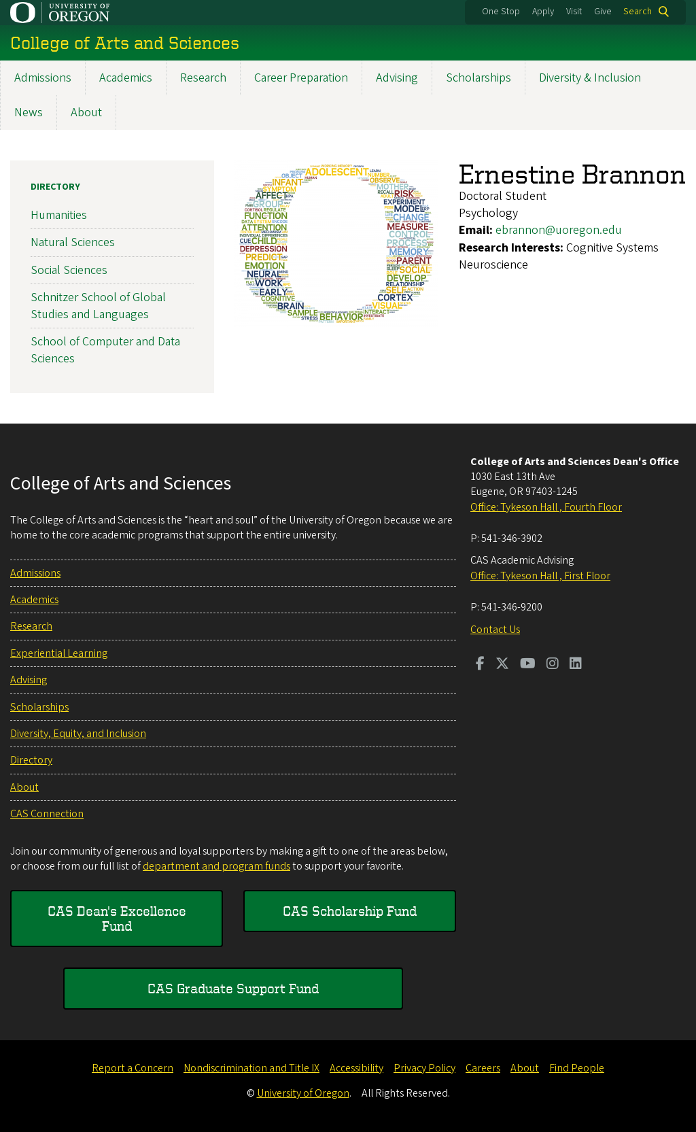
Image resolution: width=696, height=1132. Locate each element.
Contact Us (495, 629)
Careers (483, 1068)
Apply (543, 11)
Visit (574, 11)
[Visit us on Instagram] (552, 664)
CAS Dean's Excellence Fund (117, 918)
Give (603, 11)
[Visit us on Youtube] (528, 664)
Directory (55, 187)
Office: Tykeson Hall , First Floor (540, 575)
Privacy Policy (424, 1068)
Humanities (59, 215)
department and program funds (216, 866)
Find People (576, 1068)
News (28, 112)
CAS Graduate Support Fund (233, 988)
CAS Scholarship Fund (350, 911)
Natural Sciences (73, 242)
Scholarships (478, 77)
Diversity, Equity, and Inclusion (78, 733)
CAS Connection (47, 813)
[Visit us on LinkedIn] (575, 664)
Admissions (42, 77)
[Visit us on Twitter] (502, 664)
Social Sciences (69, 270)
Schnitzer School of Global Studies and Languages (98, 306)
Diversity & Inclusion (590, 77)
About (86, 112)
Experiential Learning (58, 653)
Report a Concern (132, 1068)
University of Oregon (303, 1093)
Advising (397, 77)
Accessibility (356, 1068)
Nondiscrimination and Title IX (251, 1068)
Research (203, 77)
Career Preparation (301, 77)
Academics (125, 77)
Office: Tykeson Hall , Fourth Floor (546, 507)
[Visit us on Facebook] (480, 664)
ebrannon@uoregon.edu (558, 230)
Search (637, 11)
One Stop (501, 11)
